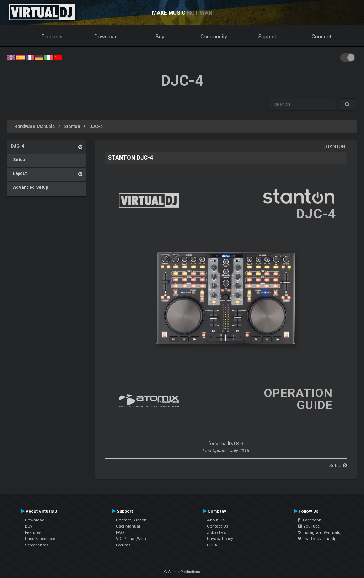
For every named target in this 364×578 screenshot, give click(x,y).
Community (213, 36)
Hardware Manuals (34, 126)
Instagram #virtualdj (320, 532)
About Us (216, 520)
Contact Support (131, 520)
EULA (212, 544)
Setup (18, 159)
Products (52, 36)
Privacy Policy (220, 538)
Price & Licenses (40, 538)
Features (33, 532)
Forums (123, 544)
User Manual (128, 526)
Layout (19, 173)
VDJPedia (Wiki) (131, 538)
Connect (321, 36)
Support (267, 36)
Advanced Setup (29, 187)
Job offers (216, 532)
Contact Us (217, 526)
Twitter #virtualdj (316, 538)
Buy (160, 36)
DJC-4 (96, 126)
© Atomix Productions (182, 571)
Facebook (309, 520)
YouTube (309, 526)
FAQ (120, 532)
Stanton (72, 126)
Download (106, 36)
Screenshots (36, 544)
